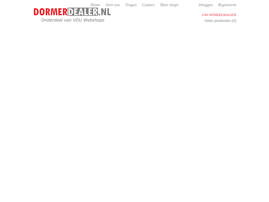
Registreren (227, 5)
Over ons (112, 5)
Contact (148, 5)
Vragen (131, 5)
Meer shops (169, 5)
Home (95, 5)
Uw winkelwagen (219, 15)
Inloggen (206, 5)
